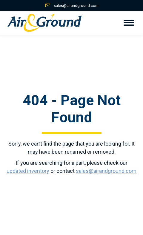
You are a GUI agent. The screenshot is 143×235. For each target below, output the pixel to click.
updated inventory (28, 171)
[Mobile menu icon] (129, 22)
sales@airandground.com (76, 5)
